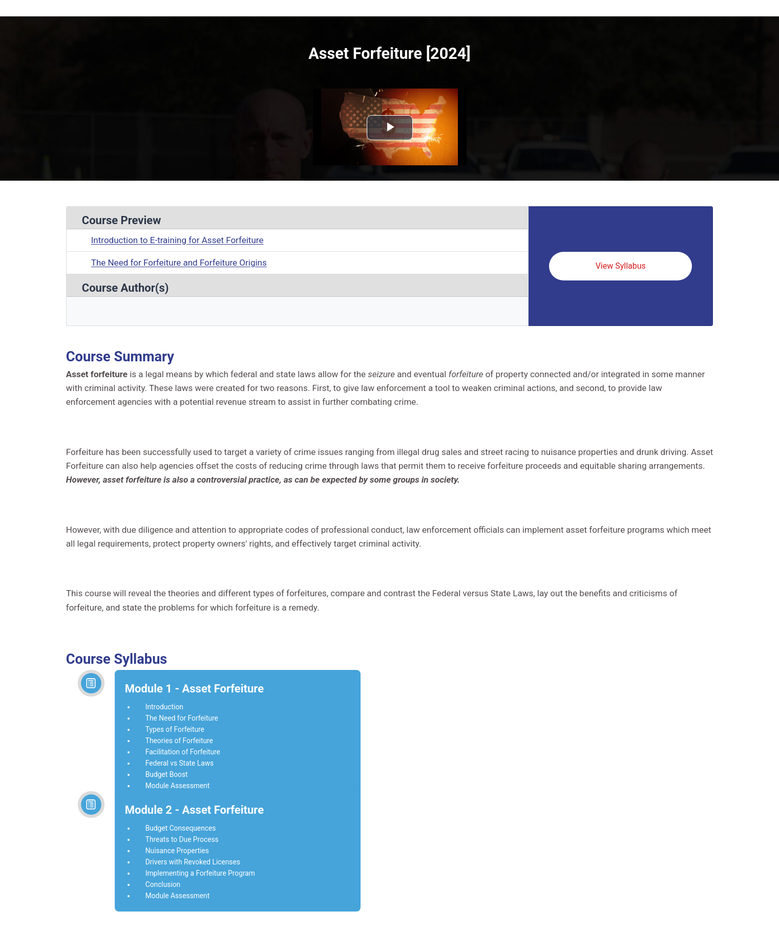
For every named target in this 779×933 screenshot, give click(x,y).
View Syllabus (621, 266)
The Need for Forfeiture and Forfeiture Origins (179, 262)
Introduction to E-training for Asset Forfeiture (177, 240)
